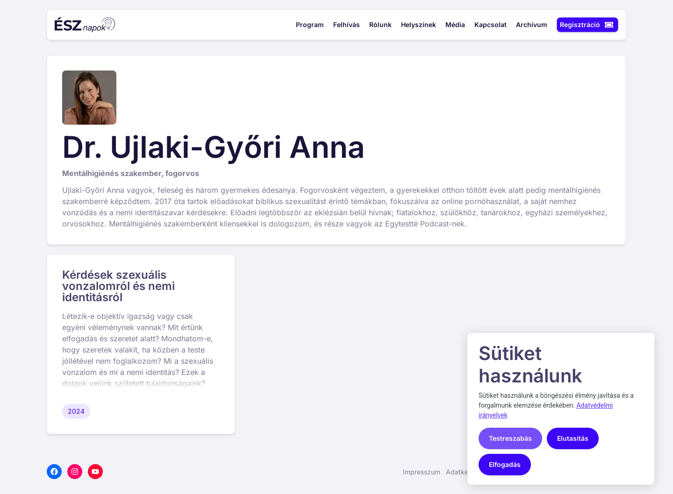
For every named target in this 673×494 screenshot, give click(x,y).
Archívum (531, 24)
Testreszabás (510, 438)
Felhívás (346, 24)
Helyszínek (418, 24)
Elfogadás (505, 464)
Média (455, 24)
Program (310, 24)
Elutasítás (572, 438)
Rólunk (380, 24)
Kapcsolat (490, 24)
